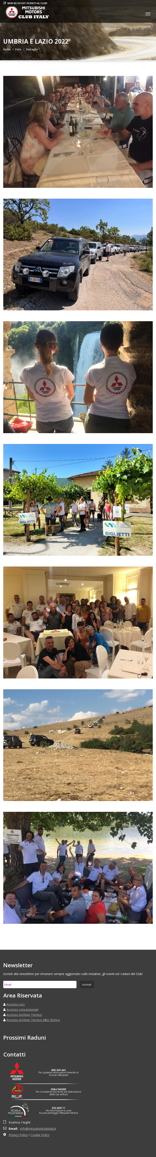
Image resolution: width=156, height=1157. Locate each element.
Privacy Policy (18, 1135)
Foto (18, 49)
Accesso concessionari (22, 1009)
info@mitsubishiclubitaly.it (38, 1129)
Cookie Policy (40, 1135)
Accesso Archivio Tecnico (24, 1015)
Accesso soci (15, 1004)
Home (7, 49)
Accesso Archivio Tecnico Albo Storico (33, 1020)
